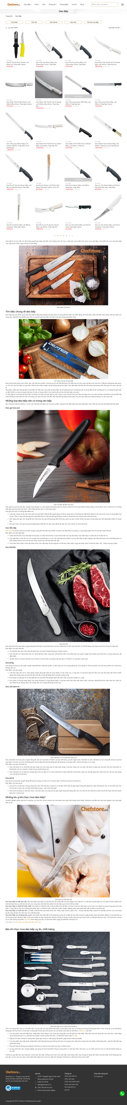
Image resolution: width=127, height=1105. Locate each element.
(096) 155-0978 (43, 1082)
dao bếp (27, 919)
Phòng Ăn (53, 4)
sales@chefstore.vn (44, 1085)
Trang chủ (9, 16)
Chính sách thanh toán (71, 1082)
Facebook (99, 1076)
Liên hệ (66, 1090)
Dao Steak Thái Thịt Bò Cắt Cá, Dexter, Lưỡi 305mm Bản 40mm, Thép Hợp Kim (49, 104)
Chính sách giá (69, 1079)
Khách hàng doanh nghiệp (46, 1090)
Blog (83, 4)
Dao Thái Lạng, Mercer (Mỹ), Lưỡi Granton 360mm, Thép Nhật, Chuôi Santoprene (18, 146)
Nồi (44, 4)
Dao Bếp (28, 4)
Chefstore (81, 1031)
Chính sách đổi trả (70, 1076)
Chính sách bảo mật (71, 1084)
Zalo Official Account (45, 1087)
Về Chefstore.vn (70, 1087)
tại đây (75, 1036)
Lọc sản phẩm (12, 28)
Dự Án (74, 4)
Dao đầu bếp (10, 531)
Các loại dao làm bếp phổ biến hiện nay (27, 922)
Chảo (37, 4)
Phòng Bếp (64, 4)
